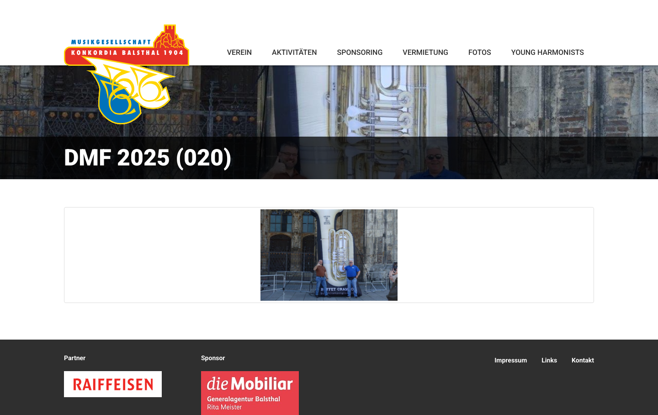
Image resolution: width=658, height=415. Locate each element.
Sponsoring (359, 52)
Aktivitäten (294, 52)
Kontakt (583, 360)
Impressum (510, 360)
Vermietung (425, 52)
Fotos (479, 52)
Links (549, 360)
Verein (239, 52)
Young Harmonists (547, 52)
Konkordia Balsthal (126, 74)
